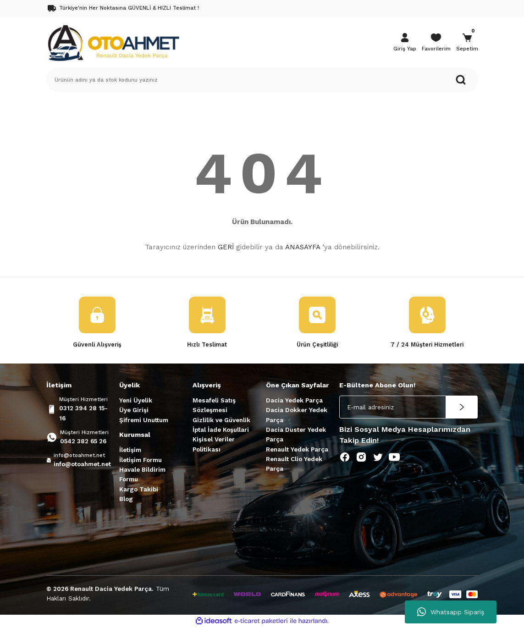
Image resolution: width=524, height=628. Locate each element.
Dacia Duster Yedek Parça (296, 435)
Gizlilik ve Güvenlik (221, 420)
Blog (126, 499)
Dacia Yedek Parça (294, 400)
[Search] (262, 79)
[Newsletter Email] (408, 407)
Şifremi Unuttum (143, 420)
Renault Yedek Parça (297, 449)
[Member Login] (404, 43)
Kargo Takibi (138, 489)
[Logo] (113, 42)
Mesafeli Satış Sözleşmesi (214, 405)
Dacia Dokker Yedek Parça (296, 415)
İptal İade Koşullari (221, 430)
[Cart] (467, 43)
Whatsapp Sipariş (450, 612)
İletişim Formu (140, 460)
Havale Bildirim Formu (142, 475)
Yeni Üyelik (135, 400)
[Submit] (462, 407)
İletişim (130, 450)
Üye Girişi (134, 410)
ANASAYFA (302, 247)
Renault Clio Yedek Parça (294, 464)
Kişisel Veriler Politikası (214, 444)
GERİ (226, 247)
